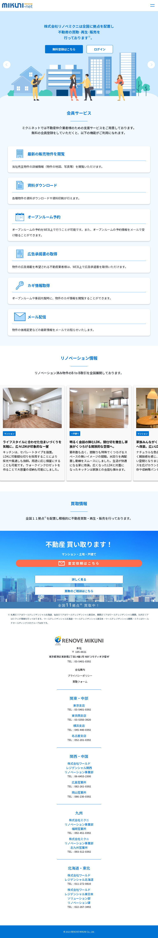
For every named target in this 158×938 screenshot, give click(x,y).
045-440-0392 (82, 729)
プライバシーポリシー (80, 675)
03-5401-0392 (82, 661)
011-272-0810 (82, 883)
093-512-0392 (82, 851)
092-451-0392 (82, 832)
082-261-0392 (82, 786)
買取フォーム (80, 681)
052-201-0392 (82, 740)
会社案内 (80, 669)
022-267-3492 (82, 906)
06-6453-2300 (82, 776)
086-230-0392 (82, 796)
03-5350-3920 (82, 719)
